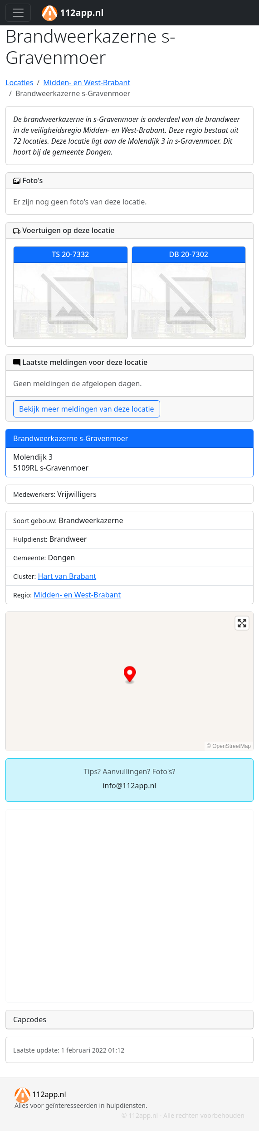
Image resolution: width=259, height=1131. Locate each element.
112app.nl (40, 1094)
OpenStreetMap (231, 746)
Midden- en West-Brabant (77, 595)
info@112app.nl (129, 786)
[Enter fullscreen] (242, 623)
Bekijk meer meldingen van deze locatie (86, 409)
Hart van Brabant (67, 576)
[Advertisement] (129, 906)
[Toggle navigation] (18, 13)
